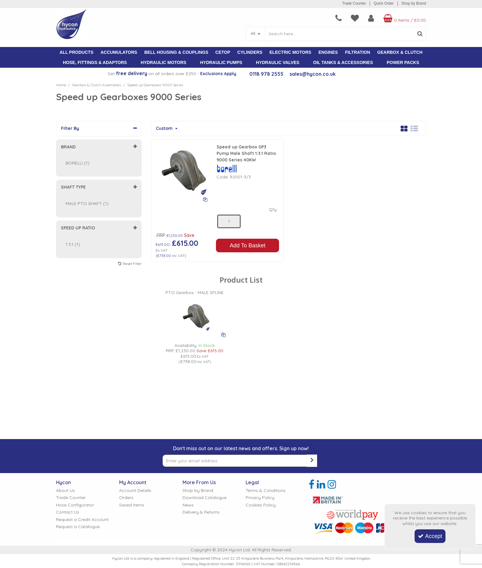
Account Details (135, 490)
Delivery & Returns (201, 512)
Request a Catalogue (78, 526)
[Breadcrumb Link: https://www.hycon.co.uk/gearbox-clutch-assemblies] (96, 85)
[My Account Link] (371, 18)
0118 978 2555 (266, 74)
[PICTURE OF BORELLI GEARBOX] (194, 311)
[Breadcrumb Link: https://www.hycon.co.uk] (61, 85)
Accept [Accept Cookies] (430, 536)
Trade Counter (354, 3)
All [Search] (253, 33)
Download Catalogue (204, 497)
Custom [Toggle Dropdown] (165, 128)
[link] (311, 484)
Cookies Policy (261, 505)
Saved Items (131, 505)
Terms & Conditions (266, 490)
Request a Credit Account (82, 519)
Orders (126, 497)
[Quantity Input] (229, 221)
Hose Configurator (75, 505)
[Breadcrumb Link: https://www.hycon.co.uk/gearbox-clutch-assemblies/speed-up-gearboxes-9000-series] (155, 85)
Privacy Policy (260, 497)
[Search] (339, 34)
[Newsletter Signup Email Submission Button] (312, 461)
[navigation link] (338, 18)
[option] (194, 323)
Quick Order (384, 3)
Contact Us (67, 512)
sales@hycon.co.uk (313, 74)
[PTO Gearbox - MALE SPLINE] (195, 288)
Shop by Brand (414, 3)
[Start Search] (420, 34)
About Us (65, 490)
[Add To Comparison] (205, 199)
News (188, 505)
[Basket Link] (404, 18)
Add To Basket (247, 245)
